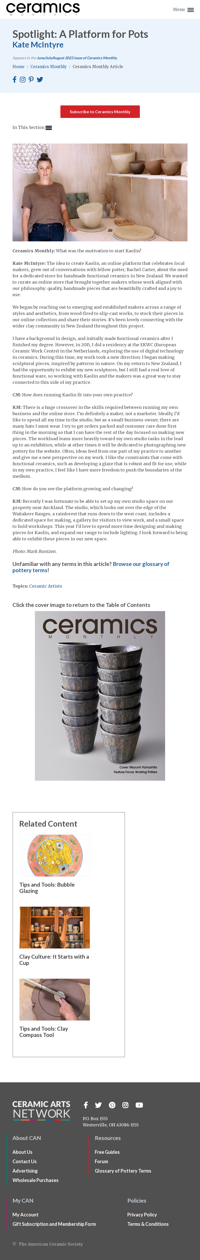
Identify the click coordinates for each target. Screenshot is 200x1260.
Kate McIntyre (38, 44)
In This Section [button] (32, 128)
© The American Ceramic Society (47, 1244)
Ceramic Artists (45, 586)
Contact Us (24, 1161)
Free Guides (107, 1152)
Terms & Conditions (148, 1224)
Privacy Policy (142, 1214)
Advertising (25, 1171)
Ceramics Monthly (49, 66)
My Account (25, 1214)
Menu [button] (183, 10)
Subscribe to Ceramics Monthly (100, 111)
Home (19, 66)
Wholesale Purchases (35, 1180)
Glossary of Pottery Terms (123, 1171)
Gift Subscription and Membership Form (54, 1224)
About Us (22, 1152)
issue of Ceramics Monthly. (77, 58)
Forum (101, 1161)
